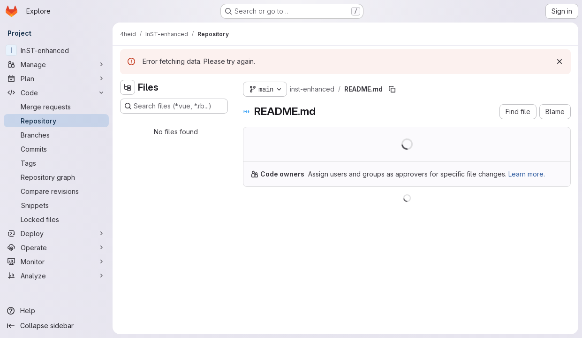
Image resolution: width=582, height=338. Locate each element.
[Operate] (56, 247)
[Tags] (56, 162)
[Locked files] (56, 219)
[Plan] (56, 78)
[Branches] (56, 134)
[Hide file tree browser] (127, 87)
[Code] (56, 92)
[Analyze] (56, 275)
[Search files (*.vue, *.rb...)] (174, 106)
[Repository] (56, 120)
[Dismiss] (559, 61)
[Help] (56, 310)
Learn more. (526, 174)
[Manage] (56, 64)
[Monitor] (56, 261)
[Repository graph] (56, 177)
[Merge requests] (56, 106)
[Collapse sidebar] (56, 325)
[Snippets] (56, 205)
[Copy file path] (392, 89)
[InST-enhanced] (56, 50)
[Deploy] (56, 233)
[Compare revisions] (56, 191)
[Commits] (56, 148)
